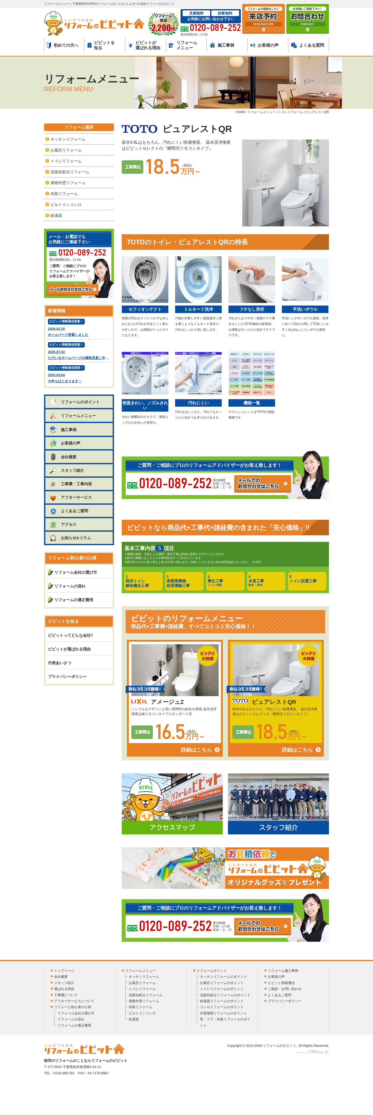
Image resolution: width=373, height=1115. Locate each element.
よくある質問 (307, 45)
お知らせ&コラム (70, 537)
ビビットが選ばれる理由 (144, 45)
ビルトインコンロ (66, 204)
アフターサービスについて (74, 1001)
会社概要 (62, 456)
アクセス (62, 524)
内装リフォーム (64, 193)
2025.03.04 (79, 374)
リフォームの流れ (69, 586)
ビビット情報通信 (281, 983)
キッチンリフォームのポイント (223, 977)
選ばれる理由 (64, 989)
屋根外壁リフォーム (68, 183)
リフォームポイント (212, 971)
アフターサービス (70, 497)
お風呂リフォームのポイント (222, 983)
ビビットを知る (101, 45)
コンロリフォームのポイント (222, 1007)
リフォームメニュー (183, 45)
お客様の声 (264, 45)
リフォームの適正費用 (73, 600)
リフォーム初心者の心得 (72, 1007)
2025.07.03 (79, 351)
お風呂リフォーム (66, 150)
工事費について (66, 995)
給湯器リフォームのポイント (222, 1001)
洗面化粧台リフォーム (70, 172)
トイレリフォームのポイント (222, 989)
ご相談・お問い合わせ (285, 989)
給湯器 (56, 215)
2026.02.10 (79, 328)
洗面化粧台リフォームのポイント (225, 995)
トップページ (64, 971)
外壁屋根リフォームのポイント (223, 1013)
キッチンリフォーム (68, 139)
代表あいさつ (59, 663)
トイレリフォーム (66, 161)
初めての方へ (62, 45)
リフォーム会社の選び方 (75, 572)
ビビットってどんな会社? (70, 635)
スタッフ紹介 (66, 470)
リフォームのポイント (74, 401)
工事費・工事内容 (70, 483)
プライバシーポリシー (67, 676)
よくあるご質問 (68, 510)
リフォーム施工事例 (283, 971)
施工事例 (222, 45)
